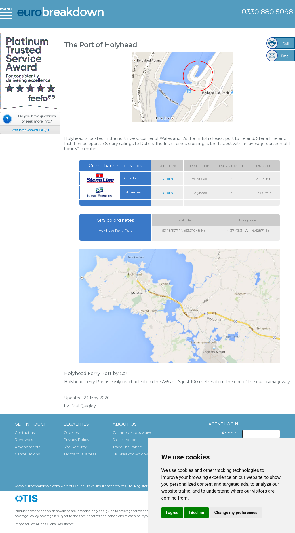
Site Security (75, 447)
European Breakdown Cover (60, 16)
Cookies (71, 432)
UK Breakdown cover (132, 454)
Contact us (25, 432)
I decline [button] (196, 512)
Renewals (24, 440)
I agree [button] (172, 512)
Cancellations (27, 454)
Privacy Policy (76, 440)
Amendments (27, 447)
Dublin (167, 178)
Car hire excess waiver (133, 432)
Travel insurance (127, 447)
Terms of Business (80, 454)
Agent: (229, 433)
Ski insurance (124, 440)
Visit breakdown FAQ (29, 130)
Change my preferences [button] (235, 512)
